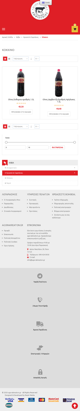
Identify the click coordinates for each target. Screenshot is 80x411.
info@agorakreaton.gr (36, 260)
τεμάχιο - (75, 25)
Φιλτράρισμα (57, 147)
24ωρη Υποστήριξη (40, 306)
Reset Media (30, 395)
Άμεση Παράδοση (40, 330)
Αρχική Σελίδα (7, 37)
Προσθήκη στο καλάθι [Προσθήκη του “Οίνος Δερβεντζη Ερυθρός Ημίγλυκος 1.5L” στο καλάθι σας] (59, 114)
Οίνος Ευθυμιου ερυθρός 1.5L (21, 99)
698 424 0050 (44, 255)
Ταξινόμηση (18, 59)
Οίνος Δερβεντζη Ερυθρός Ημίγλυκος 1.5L (59, 100)
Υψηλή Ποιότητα (40, 282)
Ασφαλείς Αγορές (40, 378)
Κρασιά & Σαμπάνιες (31, 37)
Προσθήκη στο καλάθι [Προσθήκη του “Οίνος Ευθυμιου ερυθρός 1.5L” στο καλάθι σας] (21, 112)
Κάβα (18, 37)
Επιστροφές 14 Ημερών (40, 354)
